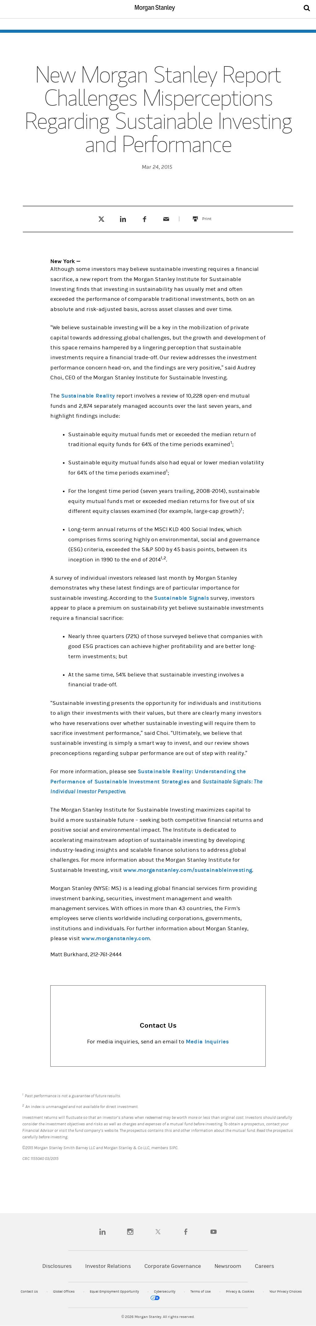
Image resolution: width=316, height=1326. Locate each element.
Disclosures (57, 1266)
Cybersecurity (165, 1292)
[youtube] (213, 1232)
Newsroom (227, 1266)
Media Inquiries (207, 1041)
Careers (264, 1266)
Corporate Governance (172, 1266)
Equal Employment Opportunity (115, 1292)
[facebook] (186, 1232)
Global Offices (64, 1292)
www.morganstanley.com (115, 938)
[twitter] (158, 1232)
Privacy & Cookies (240, 1292)
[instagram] (130, 1232)
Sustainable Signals (181, 598)
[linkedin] (102, 1232)
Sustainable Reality (88, 396)
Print (210, 215)
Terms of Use (201, 1292)
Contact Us (30, 1292)
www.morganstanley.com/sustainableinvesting (187, 870)
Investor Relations (108, 1266)
